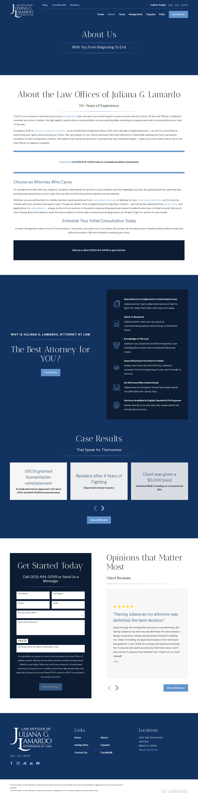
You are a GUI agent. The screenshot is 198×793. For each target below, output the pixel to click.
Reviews (74, 5)
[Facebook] (11, 763)
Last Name (56, 594)
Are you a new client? (25, 613)
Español (105, 745)
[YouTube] (37, 763)
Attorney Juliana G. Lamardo (50, 130)
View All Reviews (173, 687)
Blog (45, 5)
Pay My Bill (106, 752)
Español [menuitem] (150, 14)
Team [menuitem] (122, 14)
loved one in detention (150, 200)
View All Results (99, 520)
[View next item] (102, 508)
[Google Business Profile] (31, 763)
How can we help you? (26, 622)
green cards (171, 204)
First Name (21, 594)
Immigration (81, 745)
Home (77, 737)
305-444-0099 (178, 5)
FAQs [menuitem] (162, 14)
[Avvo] (24, 763)
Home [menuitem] (100, 14)
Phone (19, 603)
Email (53, 603)
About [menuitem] (111, 14)
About (104, 737)
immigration (69, 116)
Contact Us (178, 14)
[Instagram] (18, 763)
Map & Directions (148, 749)
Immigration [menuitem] (136, 14)
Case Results (59, 5)
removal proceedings (104, 200)
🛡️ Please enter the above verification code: (36, 647)
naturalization (38, 208)
